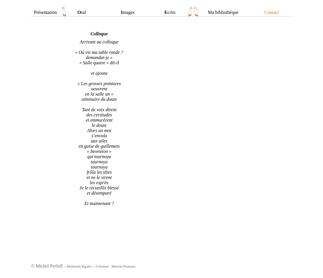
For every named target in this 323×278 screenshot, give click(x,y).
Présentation (45, 12)
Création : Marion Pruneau (115, 266)
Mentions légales (79, 266)
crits (169, 12)
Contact (271, 12)
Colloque (99, 33)
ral (81, 12)
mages (128, 12)
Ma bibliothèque (223, 12)
